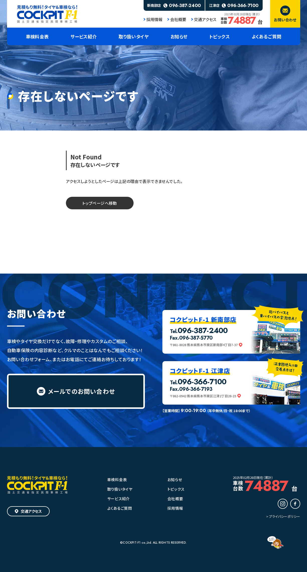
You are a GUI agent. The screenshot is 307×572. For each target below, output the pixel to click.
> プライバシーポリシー (283, 516)
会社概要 (176, 19)
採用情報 (153, 19)
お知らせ (174, 479)
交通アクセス (203, 19)
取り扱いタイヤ (120, 489)
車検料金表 (117, 479)
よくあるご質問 (119, 508)
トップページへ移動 (99, 203)
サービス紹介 (118, 498)
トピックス (175, 489)
